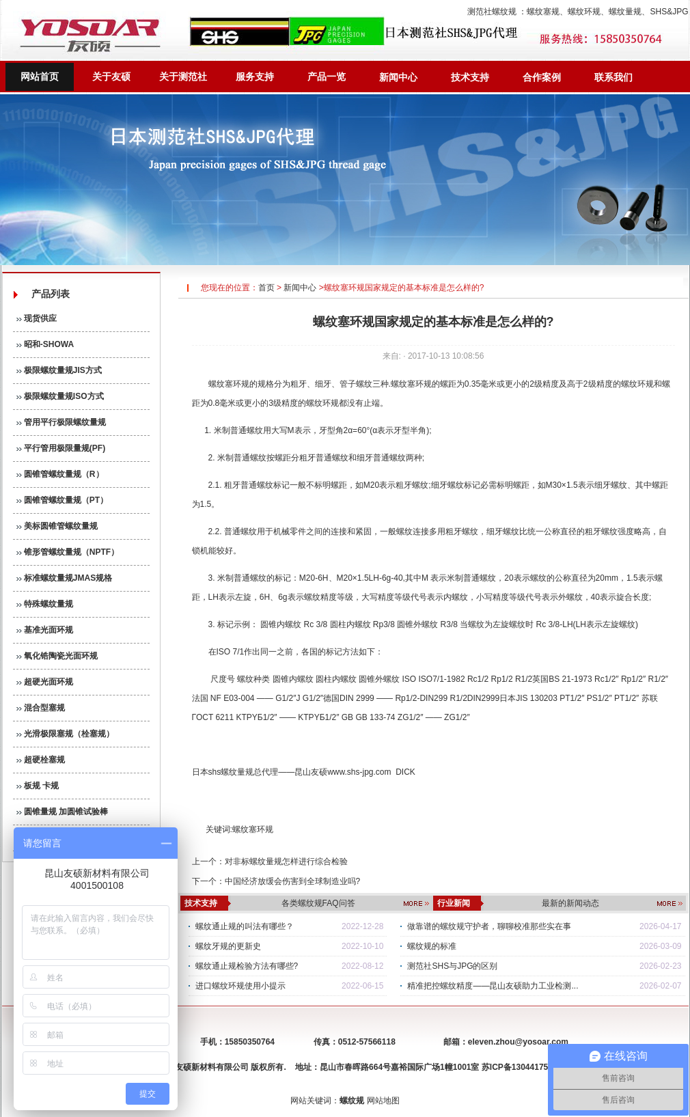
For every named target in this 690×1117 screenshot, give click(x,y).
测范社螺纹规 (491, 11)
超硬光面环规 (44, 682)
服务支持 (255, 76)
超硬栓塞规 (40, 759)
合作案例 (542, 77)
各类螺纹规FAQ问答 (318, 903)
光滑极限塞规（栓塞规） (65, 734)
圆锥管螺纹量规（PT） (62, 500)
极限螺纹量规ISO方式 (60, 396)
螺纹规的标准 (431, 946)
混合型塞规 (40, 708)
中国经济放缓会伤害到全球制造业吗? (293, 881)
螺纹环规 (584, 11)
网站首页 (39, 76)
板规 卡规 (37, 785)
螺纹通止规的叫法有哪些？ (244, 926)
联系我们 (613, 77)
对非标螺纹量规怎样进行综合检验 (286, 861)
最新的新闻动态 (570, 903)
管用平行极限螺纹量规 (61, 422)
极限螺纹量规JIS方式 (59, 370)
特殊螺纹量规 (44, 604)
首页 (266, 287)
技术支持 (470, 77)
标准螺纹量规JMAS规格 (64, 578)
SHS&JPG (669, 11)
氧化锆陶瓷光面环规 (57, 656)
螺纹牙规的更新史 (228, 946)
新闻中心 (398, 77)
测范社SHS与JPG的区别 (452, 966)
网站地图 (383, 1100)
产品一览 (326, 76)
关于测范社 (183, 76)
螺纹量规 (625, 11)
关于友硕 (111, 76)
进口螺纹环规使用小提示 (240, 986)
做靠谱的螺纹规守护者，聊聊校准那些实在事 (489, 926)
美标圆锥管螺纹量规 (57, 526)
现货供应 (36, 318)
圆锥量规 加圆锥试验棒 (62, 811)
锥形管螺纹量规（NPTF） (68, 552)
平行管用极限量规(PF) (61, 448)
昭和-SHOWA (45, 344)
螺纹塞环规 (228, 384)
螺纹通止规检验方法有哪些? (247, 966)
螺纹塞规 (543, 11)
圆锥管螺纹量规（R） (60, 474)
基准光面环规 (44, 630)
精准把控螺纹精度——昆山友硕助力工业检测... (492, 986)
